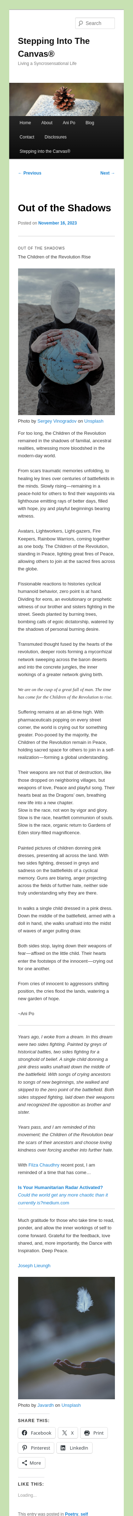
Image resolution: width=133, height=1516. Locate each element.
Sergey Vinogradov (56, 421)
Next (107, 173)
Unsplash (94, 421)
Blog (89, 122)
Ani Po (69, 122)
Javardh (45, 1405)
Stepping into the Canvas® (45, 151)
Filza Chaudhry (43, 1165)
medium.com (63, 1195)
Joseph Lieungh (34, 1265)
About (46, 122)
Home (25, 122)
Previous (29, 173)
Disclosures (56, 137)
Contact (27, 137)
